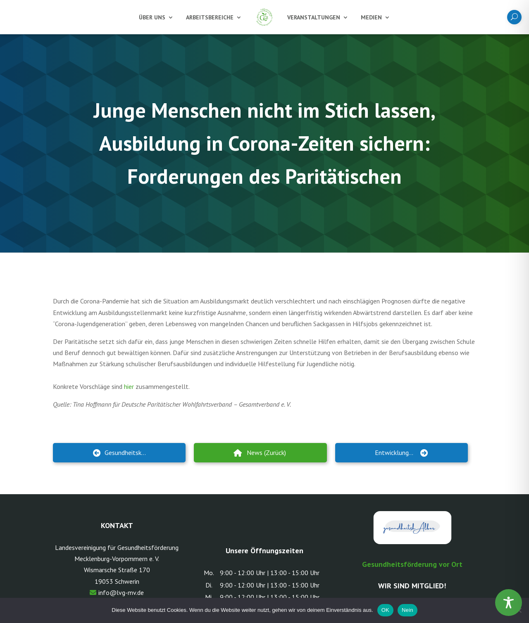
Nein (407, 610)
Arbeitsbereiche (210, 17)
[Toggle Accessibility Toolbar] (508, 602)
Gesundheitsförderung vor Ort (412, 564)
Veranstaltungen (313, 17)
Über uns (152, 17)
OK (385, 610)
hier (129, 386)
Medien (371, 17)
